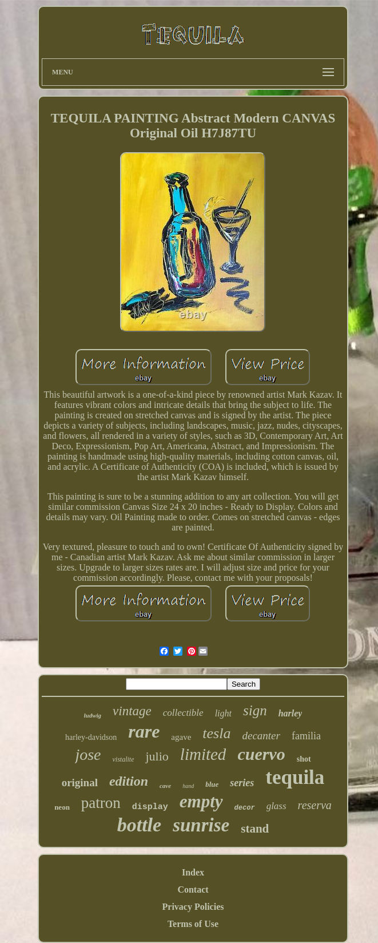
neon (62, 807)
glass (276, 806)
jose (88, 754)
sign (255, 710)
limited (203, 754)
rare (144, 731)
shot (304, 759)
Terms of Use (193, 924)
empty (201, 801)
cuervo (261, 753)
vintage (132, 711)
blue (211, 784)
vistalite (123, 759)
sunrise (201, 825)
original (80, 782)
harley (290, 713)
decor (244, 808)
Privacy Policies (193, 907)
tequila (294, 777)
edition (128, 781)
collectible (183, 712)
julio (156, 756)
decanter (261, 736)
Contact (192, 889)
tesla (216, 733)
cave (165, 785)
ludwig (93, 715)
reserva (315, 805)
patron (101, 802)
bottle (139, 824)
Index (193, 872)
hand (188, 786)
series (242, 783)
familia (306, 736)
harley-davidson (91, 737)
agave (181, 737)
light (223, 713)
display (150, 807)
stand (255, 828)
